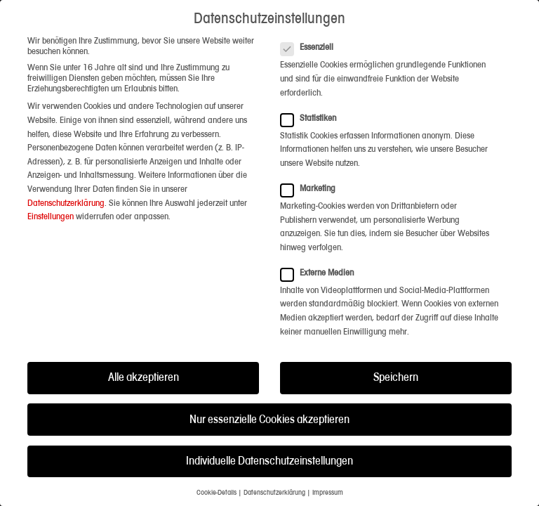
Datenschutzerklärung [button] (274, 490)
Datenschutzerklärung (66, 200)
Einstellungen (50, 214)
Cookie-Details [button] (217, 490)
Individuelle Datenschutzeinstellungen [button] (269, 459)
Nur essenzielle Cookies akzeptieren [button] (269, 416)
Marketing (312, 186)
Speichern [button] (395, 375)
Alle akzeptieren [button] (143, 375)
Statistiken (312, 115)
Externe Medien (321, 270)
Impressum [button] (327, 490)
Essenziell (311, 44)
